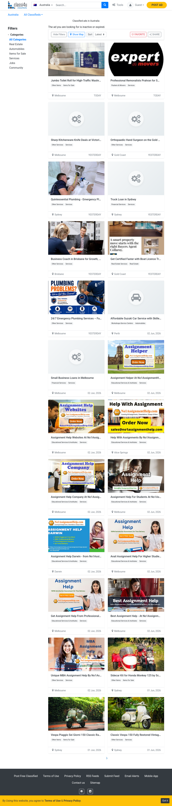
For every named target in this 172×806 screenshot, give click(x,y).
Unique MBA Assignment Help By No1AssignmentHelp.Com (87, 675)
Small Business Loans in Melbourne (72, 377)
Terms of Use (51, 776)
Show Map (77, 34)
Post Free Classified (26, 776)
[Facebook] (81, 791)
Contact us (78, 782)
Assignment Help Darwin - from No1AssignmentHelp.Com (85, 556)
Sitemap (95, 782)
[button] (135, 5)
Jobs (12, 63)
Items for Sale (17, 53)
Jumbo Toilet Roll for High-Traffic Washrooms (78, 80)
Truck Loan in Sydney (123, 199)
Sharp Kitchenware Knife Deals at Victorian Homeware (83, 140)
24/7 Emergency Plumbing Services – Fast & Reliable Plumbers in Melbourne (97, 318)
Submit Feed (111, 776)
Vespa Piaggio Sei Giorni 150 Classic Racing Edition (82, 734)
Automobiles (16, 49)
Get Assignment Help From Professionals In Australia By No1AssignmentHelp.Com (100, 616)
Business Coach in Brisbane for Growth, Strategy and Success (88, 259)
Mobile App (151, 776)
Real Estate (16, 44)
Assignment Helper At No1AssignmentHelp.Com (140, 377)
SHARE (154, 34)
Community (16, 67)
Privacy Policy (72, 776)
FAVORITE (138, 34)
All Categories (17, 39)
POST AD (157, 5)
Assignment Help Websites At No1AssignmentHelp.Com (86, 437)
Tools (117, 5)
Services (14, 58)
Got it (165, 800)
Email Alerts (132, 776)
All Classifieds (32, 14)
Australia (13, 14)
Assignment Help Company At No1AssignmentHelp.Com (85, 497)
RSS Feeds (92, 776)
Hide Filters (59, 34)
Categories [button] (16, 34)
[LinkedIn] (90, 791)
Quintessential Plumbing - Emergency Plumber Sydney (83, 199)
